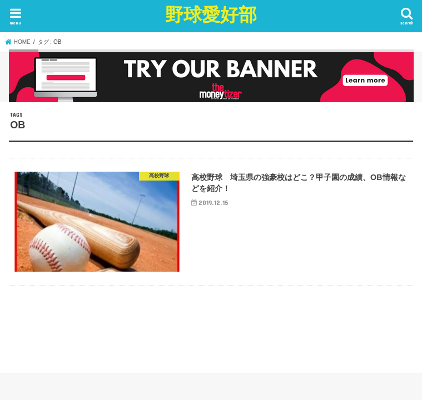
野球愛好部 (211, 14)
